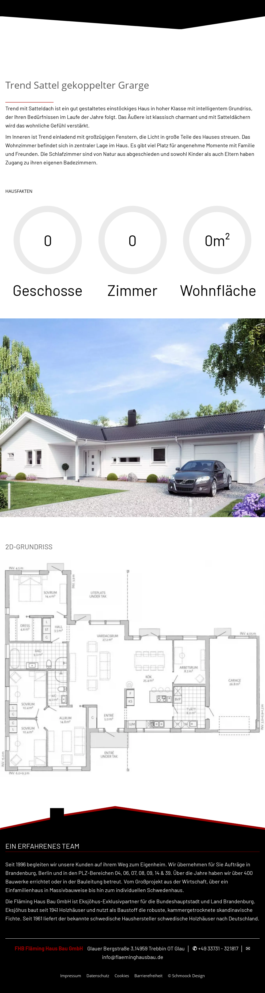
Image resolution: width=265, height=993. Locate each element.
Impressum (70, 975)
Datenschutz (97, 975)
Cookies (122, 975)
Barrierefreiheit (148, 975)
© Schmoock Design (186, 975)
